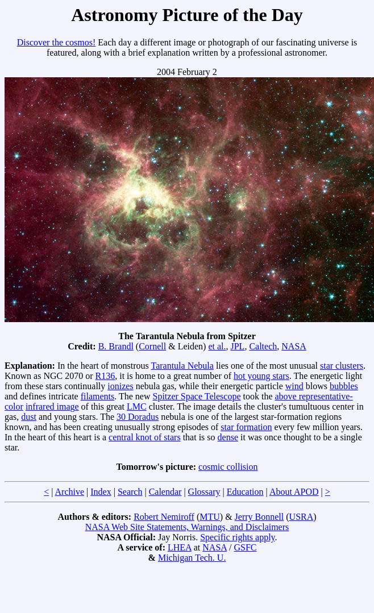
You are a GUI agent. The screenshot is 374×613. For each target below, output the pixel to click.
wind (294, 386)
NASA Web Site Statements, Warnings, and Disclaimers (187, 527)
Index (100, 492)
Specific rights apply (237, 537)
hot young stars (261, 376)
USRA (301, 517)
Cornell (152, 346)
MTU (210, 517)
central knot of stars (145, 437)
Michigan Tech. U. (192, 557)
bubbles (344, 386)
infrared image (52, 406)
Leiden (190, 346)
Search (130, 492)
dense (228, 437)
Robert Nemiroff (164, 517)
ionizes (120, 386)
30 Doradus (138, 417)
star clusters (341, 365)
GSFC (245, 547)
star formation (246, 427)
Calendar (165, 492)
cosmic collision (227, 467)
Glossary (204, 492)
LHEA (180, 547)
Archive (70, 492)
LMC (137, 406)
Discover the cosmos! (56, 42)
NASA (293, 346)
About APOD (294, 492)
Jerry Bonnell (259, 517)
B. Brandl (116, 346)
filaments (98, 396)
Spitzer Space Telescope (197, 396)
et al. (217, 346)
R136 (105, 376)
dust (28, 417)
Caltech (263, 346)
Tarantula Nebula (182, 365)
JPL (237, 346)
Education (245, 492)
